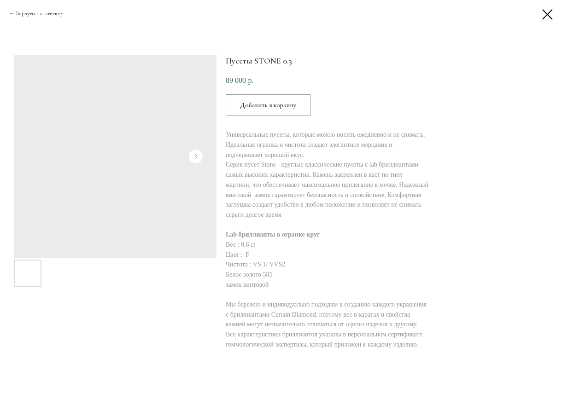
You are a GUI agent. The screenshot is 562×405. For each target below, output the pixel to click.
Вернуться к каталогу (39, 13)
